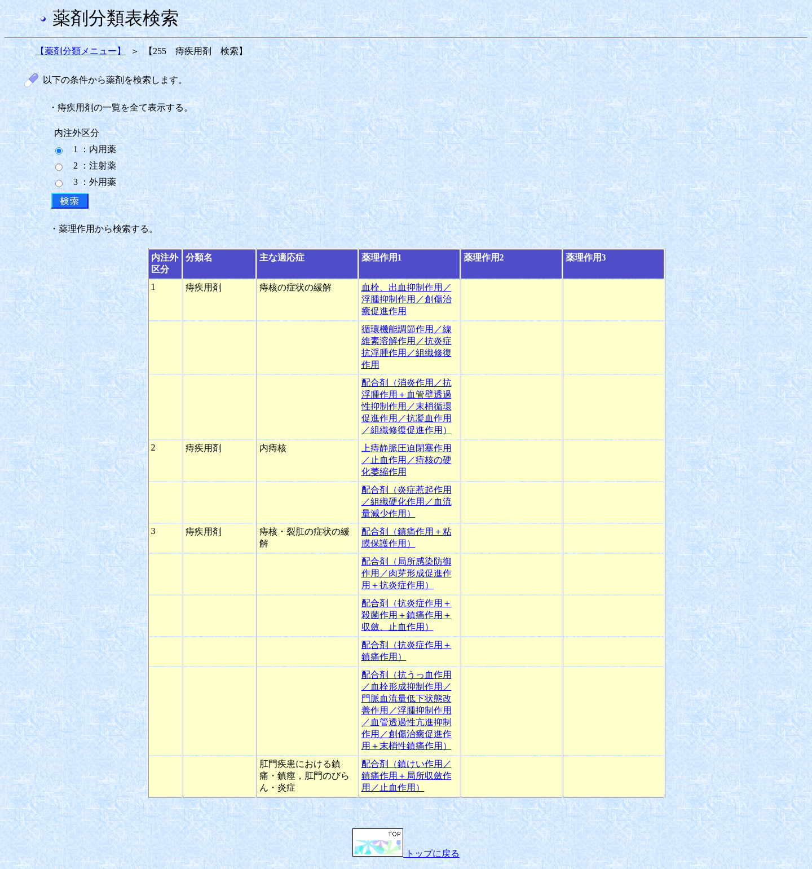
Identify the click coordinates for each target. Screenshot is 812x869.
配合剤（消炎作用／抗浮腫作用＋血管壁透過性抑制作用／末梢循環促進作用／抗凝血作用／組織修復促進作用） (406, 406)
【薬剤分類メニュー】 (81, 51)
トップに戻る (406, 853)
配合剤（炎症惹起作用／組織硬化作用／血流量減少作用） (406, 501)
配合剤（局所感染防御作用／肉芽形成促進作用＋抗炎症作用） (406, 573)
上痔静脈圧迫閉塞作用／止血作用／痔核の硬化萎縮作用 (406, 460)
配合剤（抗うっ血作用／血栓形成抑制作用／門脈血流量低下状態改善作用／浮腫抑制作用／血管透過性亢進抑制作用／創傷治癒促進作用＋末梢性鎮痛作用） (406, 710)
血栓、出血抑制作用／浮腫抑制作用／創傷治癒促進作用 (406, 299)
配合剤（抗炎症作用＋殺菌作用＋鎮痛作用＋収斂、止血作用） (406, 615)
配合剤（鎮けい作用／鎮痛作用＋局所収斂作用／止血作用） (406, 775)
